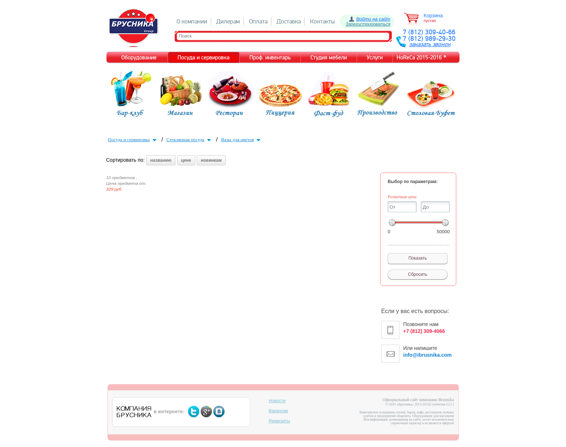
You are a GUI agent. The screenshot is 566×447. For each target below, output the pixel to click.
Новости (277, 400)
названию (160, 160)
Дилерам (228, 21)
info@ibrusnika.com (427, 355)
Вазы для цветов (241, 139)
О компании (192, 21)
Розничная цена (402, 196)
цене (186, 160)
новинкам (211, 160)
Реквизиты (279, 421)
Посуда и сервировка (133, 139)
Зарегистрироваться (368, 24)
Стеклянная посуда (189, 139)
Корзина (433, 15)
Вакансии (278, 410)
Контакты (322, 21)
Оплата (258, 21)
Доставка (289, 21)
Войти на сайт (373, 19)
